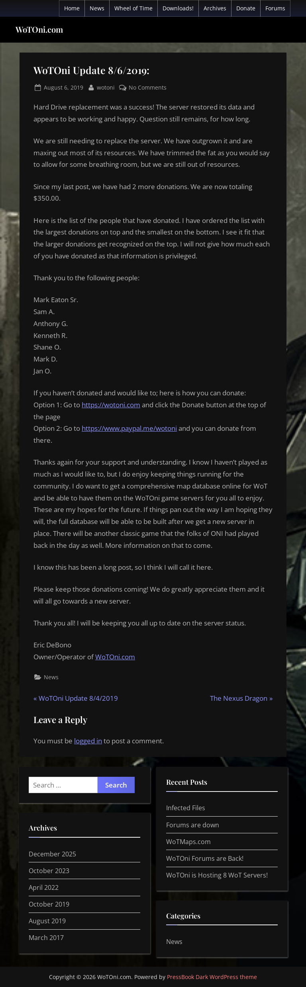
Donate (245, 8)
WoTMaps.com (188, 841)
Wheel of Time (133, 8)
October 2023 (49, 870)
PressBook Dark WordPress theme (212, 977)
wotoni (106, 86)
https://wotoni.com (111, 404)
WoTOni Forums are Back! (204, 858)
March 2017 (46, 937)
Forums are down (192, 825)
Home (72, 8)
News (97, 8)
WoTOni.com (39, 29)
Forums (275, 8)
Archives (215, 8)
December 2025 (52, 854)
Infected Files (185, 807)
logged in (88, 740)
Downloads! (178, 8)
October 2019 (49, 904)
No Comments (148, 87)
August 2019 (47, 921)
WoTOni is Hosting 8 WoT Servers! (217, 875)
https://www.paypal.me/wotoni (129, 428)
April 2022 (44, 887)
